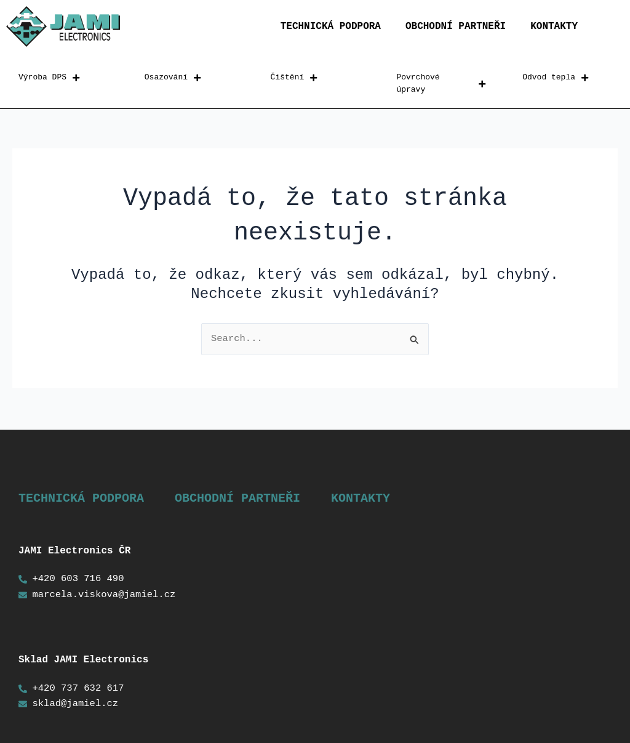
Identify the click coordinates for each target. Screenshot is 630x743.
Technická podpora (331, 26)
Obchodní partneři (455, 26)
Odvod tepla (555, 78)
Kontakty (554, 26)
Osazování (173, 78)
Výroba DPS (48, 78)
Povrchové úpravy (440, 83)
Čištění (294, 78)
